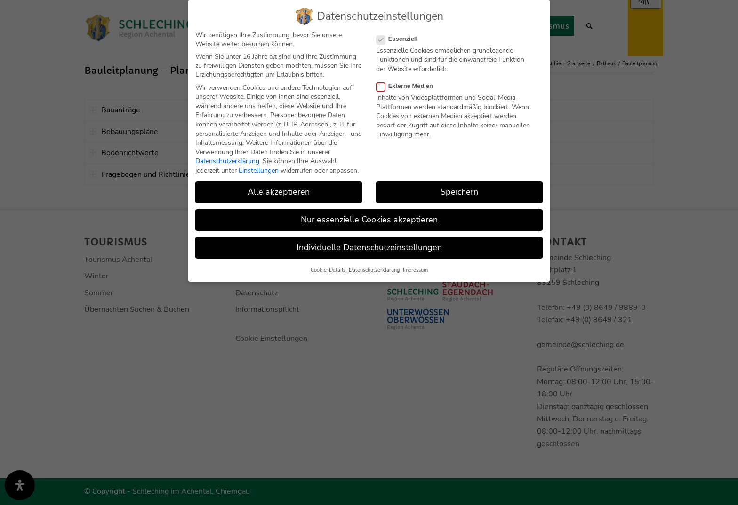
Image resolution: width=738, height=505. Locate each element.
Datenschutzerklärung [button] (374, 269)
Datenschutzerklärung (227, 160)
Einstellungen (259, 169)
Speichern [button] (459, 191)
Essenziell (400, 37)
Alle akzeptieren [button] (279, 191)
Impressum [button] (415, 269)
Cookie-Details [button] (328, 269)
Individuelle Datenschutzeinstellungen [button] (369, 246)
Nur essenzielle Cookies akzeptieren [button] (369, 219)
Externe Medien (408, 84)
